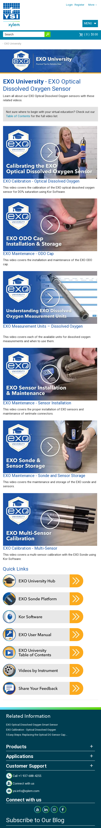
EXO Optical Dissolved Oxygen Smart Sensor (32, 724)
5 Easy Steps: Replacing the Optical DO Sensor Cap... (36, 734)
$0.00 (91, 34)
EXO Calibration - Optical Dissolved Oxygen (41, 181)
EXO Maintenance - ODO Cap (28, 253)
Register (79, 4)
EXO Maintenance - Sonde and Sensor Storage (44, 475)
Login (69, 4)
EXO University (12, 43)
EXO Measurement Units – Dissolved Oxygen (43, 326)
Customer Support (26, 766)
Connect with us (23, 783)
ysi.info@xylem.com (26, 791)
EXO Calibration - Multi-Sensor (30, 548)
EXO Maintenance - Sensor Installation (37, 403)
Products (16, 747)
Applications (19, 756)
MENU (88, 23)
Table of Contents (18, 116)
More (91, 4)
